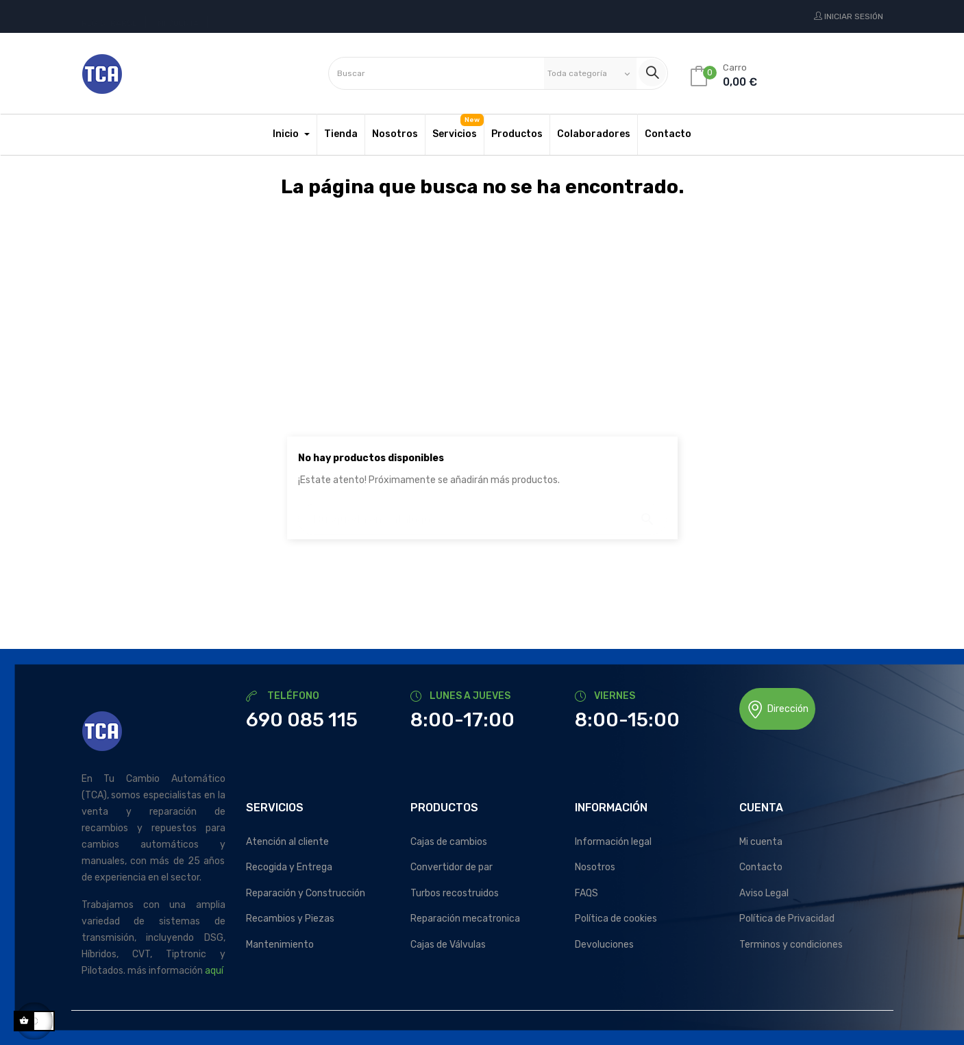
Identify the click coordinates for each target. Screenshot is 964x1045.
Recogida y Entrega (289, 867)
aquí (214, 970)
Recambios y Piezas (290, 918)
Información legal (613, 842)
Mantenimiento (280, 944)
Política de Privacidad (787, 918)
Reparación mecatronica (465, 918)
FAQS (586, 893)
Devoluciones (604, 944)
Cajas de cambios (448, 842)
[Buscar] (482, 512)
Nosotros (595, 867)
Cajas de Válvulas (448, 944)
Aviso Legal (764, 893)
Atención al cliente (287, 842)
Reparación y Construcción (305, 893)
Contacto (760, 867)
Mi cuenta (760, 842)
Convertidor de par (451, 867)
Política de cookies (616, 918)
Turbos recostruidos (454, 893)
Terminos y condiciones (791, 944)
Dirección (777, 709)
